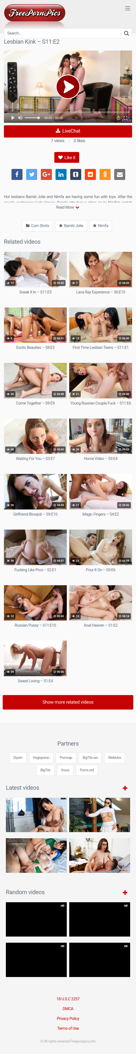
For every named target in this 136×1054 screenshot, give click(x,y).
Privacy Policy (68, 1018)
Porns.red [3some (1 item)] (87, 770)
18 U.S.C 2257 (68, 999)
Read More (67, 207)
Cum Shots (37, 225)
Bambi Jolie (71, 225)
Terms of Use (68, 1028)
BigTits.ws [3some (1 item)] (90, 758)
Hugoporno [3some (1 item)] (41, 758)
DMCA (68, 1008)
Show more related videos (68, 702)
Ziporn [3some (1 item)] (18, 758)
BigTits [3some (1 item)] (45, 770)
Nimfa (100, 225)
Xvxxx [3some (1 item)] (65, 770)
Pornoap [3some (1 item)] (66, 758)
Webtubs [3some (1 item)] (114, 758)
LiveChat (68, 131)
